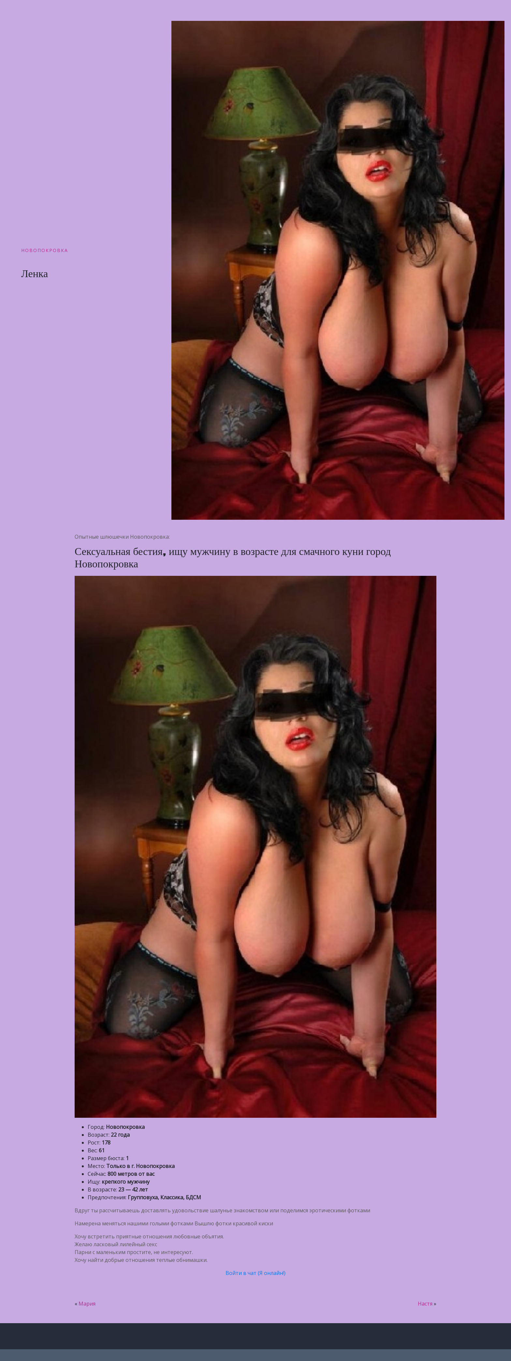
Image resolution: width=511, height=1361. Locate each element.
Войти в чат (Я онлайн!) (255, 1273)
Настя (425, 1303)
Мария (87, 1303)
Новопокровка (44, 250)
